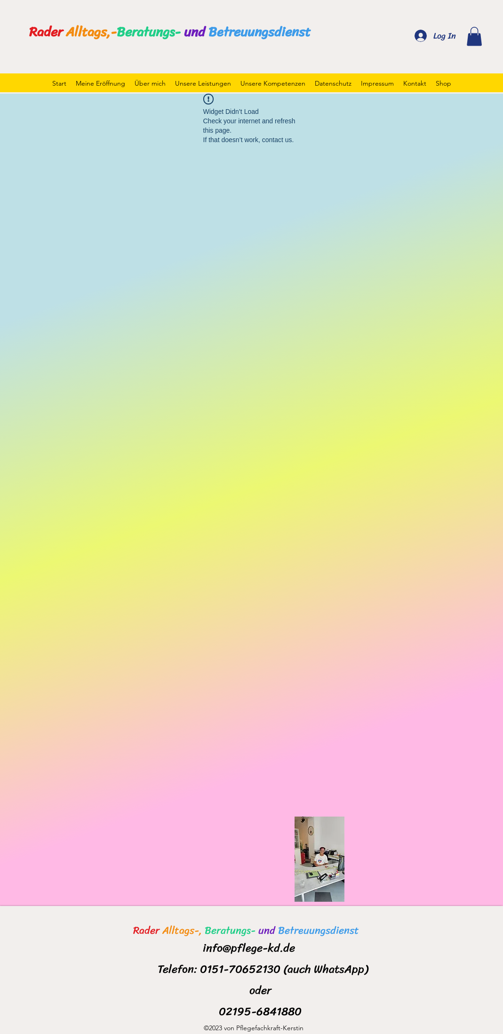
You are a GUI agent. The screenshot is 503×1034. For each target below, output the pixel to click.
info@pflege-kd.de (249, 948)
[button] (474, 36)
